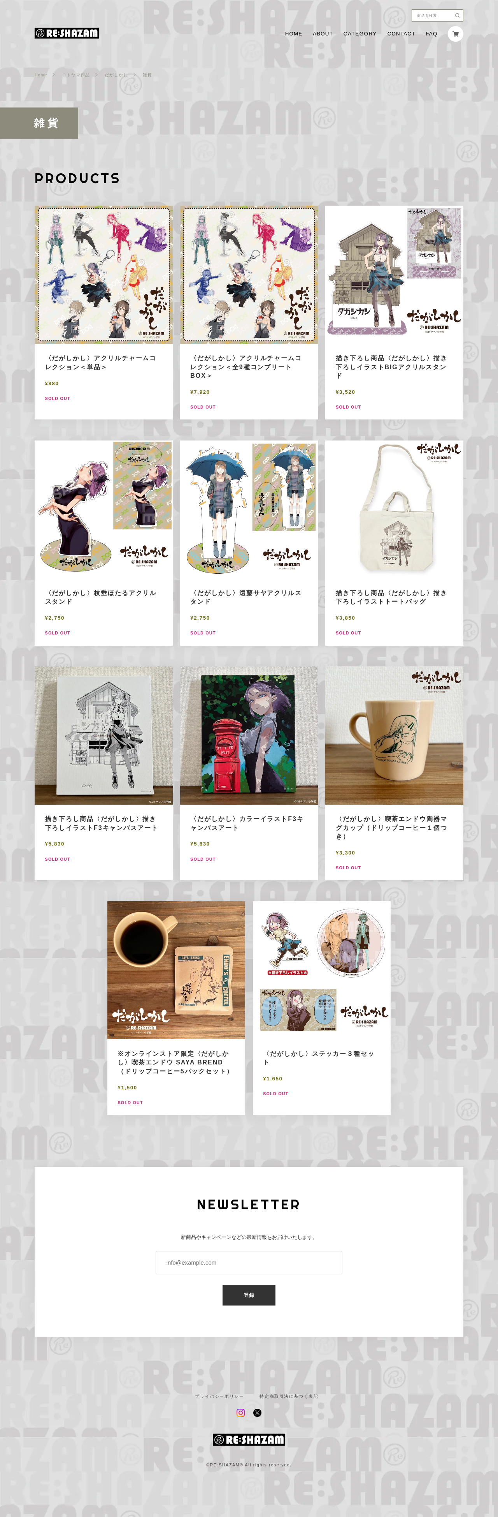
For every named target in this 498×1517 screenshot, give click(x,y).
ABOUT (323, 33)
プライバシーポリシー (219, 1396)
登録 (249, 1295)
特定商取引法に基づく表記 (289, 1396)
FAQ (431, 33)
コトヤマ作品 (76, 75)
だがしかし (116, 75)
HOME (294, 33)
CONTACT (402, 33)
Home (41, 75)
